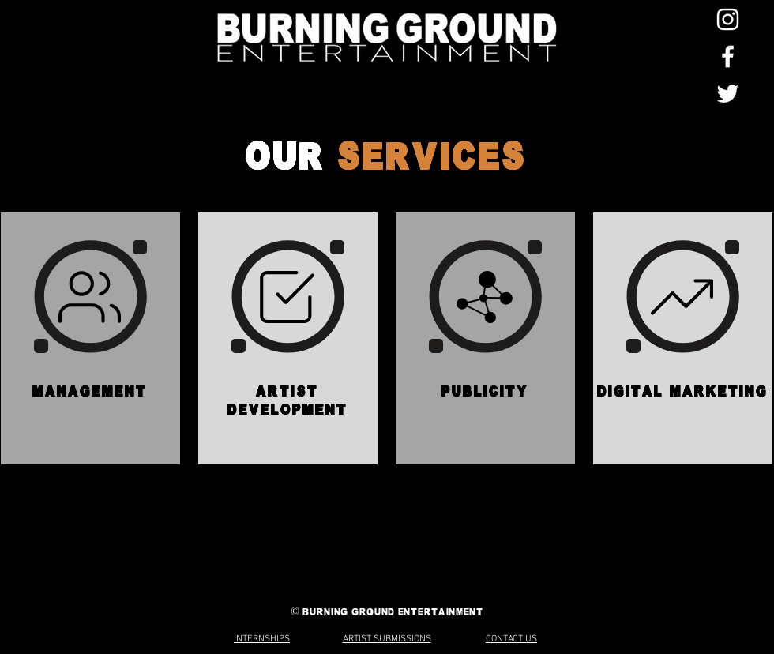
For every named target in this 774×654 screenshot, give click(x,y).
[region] (90, 338)
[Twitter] (727, 93)
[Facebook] (727, 56)
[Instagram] (727, 19)
